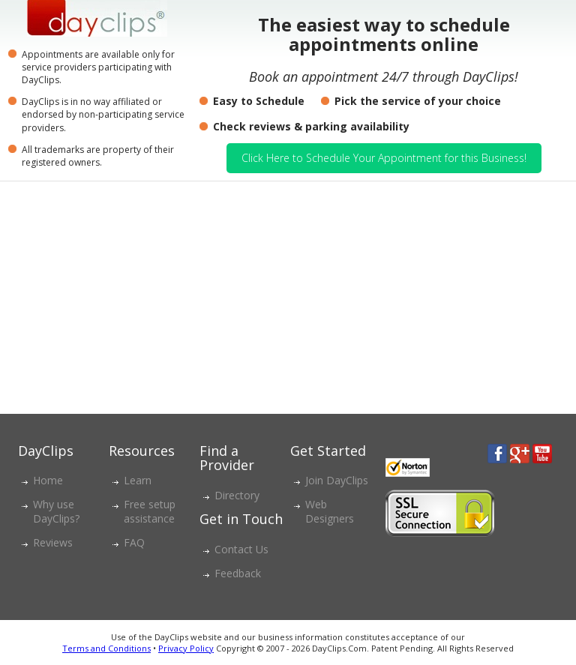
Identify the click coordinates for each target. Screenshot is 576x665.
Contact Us (241, 549)
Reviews (53, 542)
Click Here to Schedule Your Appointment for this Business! (384, 158)
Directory (237, 495)
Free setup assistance (150, 511)
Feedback (237, 573)
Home (48, 480)
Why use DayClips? (56, 511)
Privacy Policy (186, 648)
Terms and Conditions (106, 648)
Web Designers (329, 511)
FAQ (134, 542)
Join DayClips (336, 480)
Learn (138, 480)
